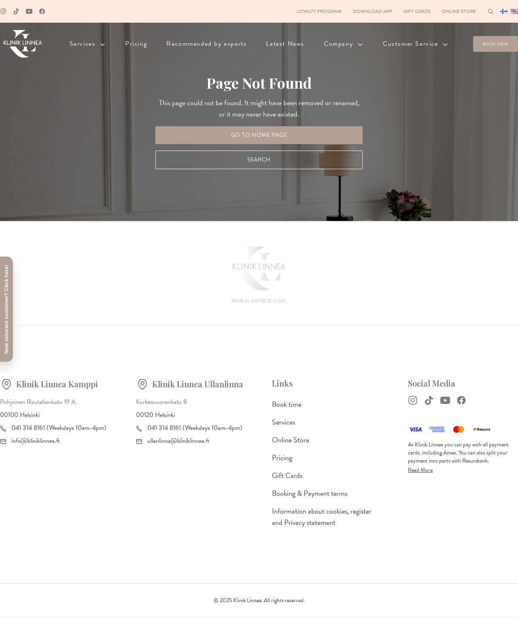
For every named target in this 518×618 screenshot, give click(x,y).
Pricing (136, 44)
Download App (372, 11)
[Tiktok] (16, 11)
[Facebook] (42, 11)
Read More (420, 470)
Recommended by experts (206, 44)
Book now (495, 44)
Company (343, 44)
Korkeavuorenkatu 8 (161, 402)
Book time (286, 404)
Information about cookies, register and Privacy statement (322, 516)
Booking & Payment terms (309, 493)
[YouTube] (445, 400)
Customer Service (415, 44)
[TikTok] (429, 400)
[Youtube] (29, 11)
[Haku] (490, 11)
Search (259, 159)
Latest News (285, 44)
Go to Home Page (259, 135)
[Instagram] (3, 11)
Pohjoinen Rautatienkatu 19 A (38, 402)
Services (88, 44)
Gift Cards (417, 11)
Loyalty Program (319, 11)
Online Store (459, 11)
